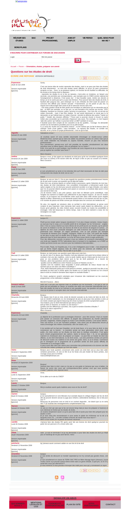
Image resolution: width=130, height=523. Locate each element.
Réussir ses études (19, 39)
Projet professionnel (50, 39)
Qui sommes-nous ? (18, 503)
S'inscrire (85, 62)
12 (106, 77)
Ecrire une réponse (23, 75)
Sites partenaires (89, 503)
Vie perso (87, 38)
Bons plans (20, 47)
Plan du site (72, 503)
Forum (20, 66)
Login (12, 57)
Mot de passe (47, 57)
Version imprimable (45, 76)
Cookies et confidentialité (54, 503)
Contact (109, 503)
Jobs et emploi (71, 39)
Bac (34, 38)
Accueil (13, 66)
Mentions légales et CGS (36, 503)
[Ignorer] (14, 90)
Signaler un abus (65, 496)
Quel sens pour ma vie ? (105, 39)
